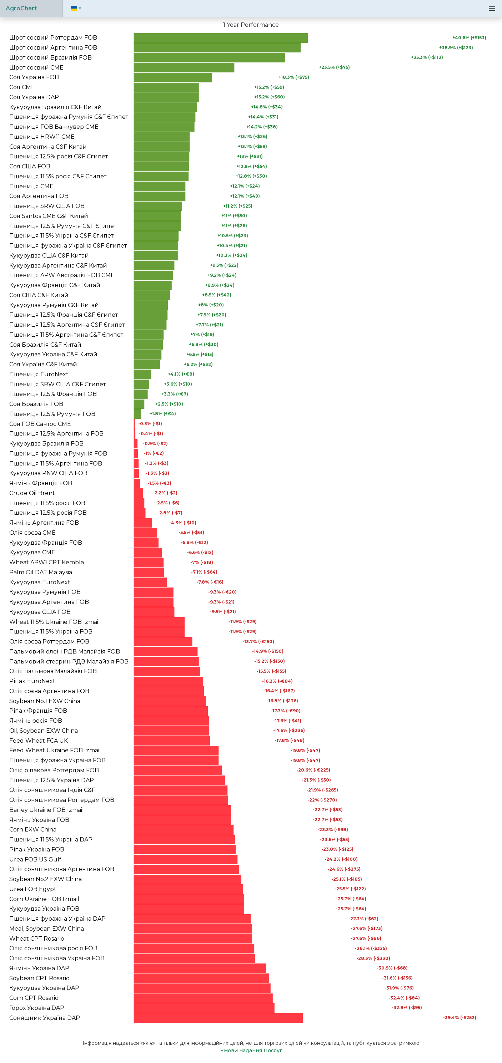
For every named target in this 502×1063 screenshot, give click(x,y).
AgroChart (21, 8)
